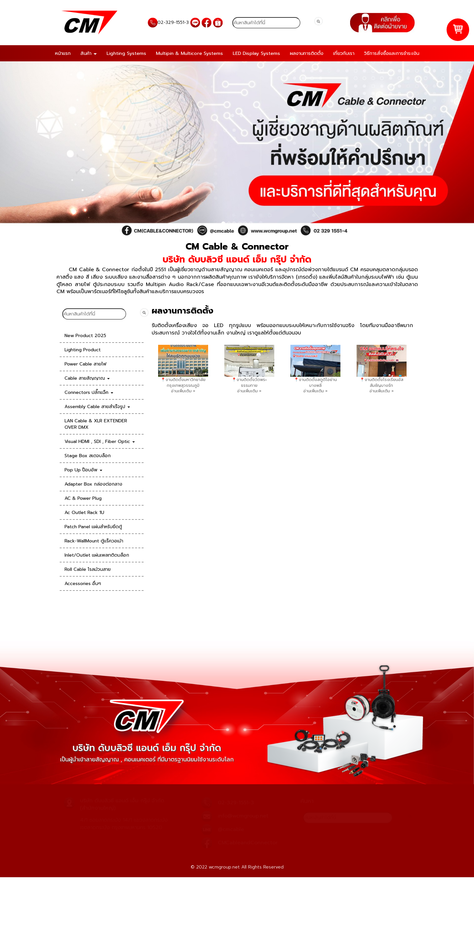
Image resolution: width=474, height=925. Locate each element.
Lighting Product (83, 349)
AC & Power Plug (83, 498)
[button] (35, 149)
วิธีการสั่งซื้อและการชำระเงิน (391, 53)
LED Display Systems (256, 53)
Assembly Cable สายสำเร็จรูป (97, 406)
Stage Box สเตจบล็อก (88, 455)
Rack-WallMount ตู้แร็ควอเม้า (94, 541)
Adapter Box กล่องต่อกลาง (93, 484)
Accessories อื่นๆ (83, 583)
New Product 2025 (85, 335)
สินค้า (88, 53)
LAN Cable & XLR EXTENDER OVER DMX (96, 424)
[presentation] (133, 360)
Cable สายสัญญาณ (87, 378)
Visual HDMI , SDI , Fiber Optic (100, 441)
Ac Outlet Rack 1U (84, 512)
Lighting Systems (126, 53)
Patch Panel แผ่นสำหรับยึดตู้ (93, 526)
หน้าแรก (63, 53)
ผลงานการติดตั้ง (306, 53)
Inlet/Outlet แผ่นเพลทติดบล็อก (97, 555)
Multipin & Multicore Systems (189, 53)
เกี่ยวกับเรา (343, 53)
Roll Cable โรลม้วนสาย (88, 569)
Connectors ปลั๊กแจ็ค (89, 392)
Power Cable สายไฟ (85, 364)
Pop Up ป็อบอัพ (83, 470)
